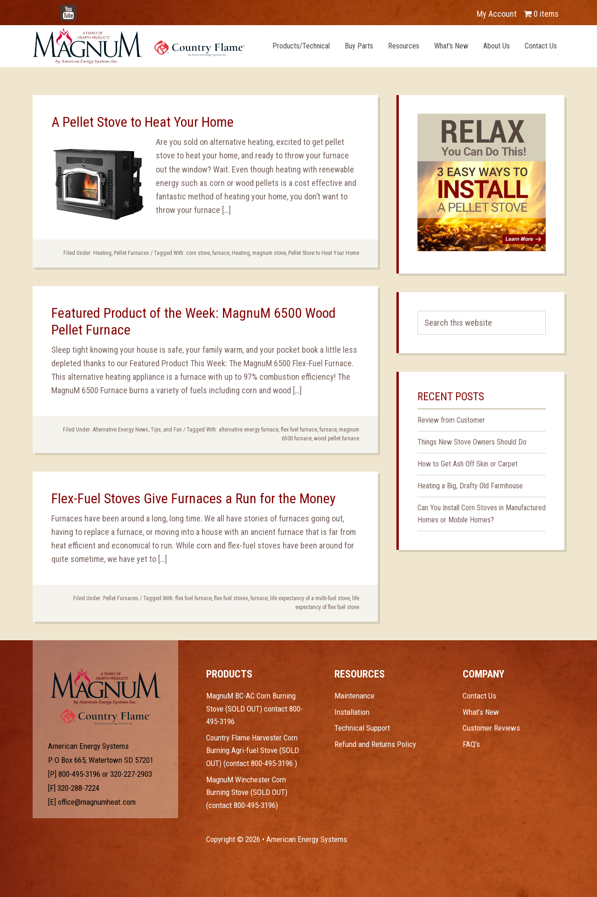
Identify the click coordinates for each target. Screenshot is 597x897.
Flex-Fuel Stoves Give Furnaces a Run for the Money (193, 498)
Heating (102, 253)
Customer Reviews (491, 728)
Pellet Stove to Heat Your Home (323, 253)
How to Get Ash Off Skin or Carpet (467, 463)
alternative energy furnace (248, 429)
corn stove (198, 253)
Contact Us (479, 695)
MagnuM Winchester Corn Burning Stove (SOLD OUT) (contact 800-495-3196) (246, 792)
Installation (351, 712)
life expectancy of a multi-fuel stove (310, 598)
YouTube (82, 9)
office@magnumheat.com (97, 802)
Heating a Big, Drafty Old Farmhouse (470, 485)
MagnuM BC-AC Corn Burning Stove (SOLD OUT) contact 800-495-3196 (254, 708)
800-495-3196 (79, 774)
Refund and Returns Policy (375, 744)
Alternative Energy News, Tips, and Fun (137, 429)
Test (105, 686)
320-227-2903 (131, 774)
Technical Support (362, 728)
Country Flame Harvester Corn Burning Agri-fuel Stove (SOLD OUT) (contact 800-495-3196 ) (252, 750)
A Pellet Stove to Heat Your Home (142, 122)
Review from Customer (451, 420)
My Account (497, 14)
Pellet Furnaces (131, 253)
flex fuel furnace (299, 429)
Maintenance (354, 695)
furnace (220, 253)
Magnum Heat (138, 45)
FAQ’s (471, 744)
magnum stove (269, 253)
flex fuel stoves (231, 598)
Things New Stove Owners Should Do (472, 442)
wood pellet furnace (336, 438)
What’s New (481, 712)
